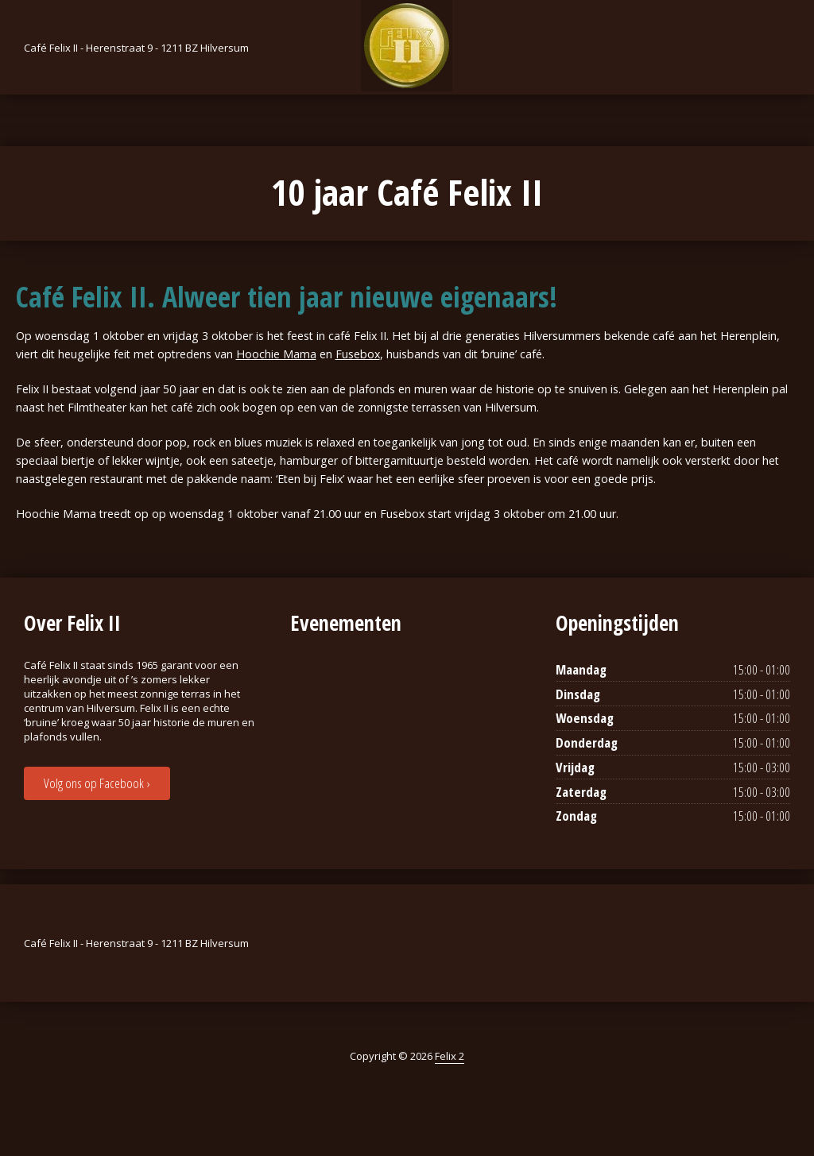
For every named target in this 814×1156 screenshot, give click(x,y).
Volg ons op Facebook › (96, 783)
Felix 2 (449, 1056)
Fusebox (357, 353)
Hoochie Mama (276, 353)
